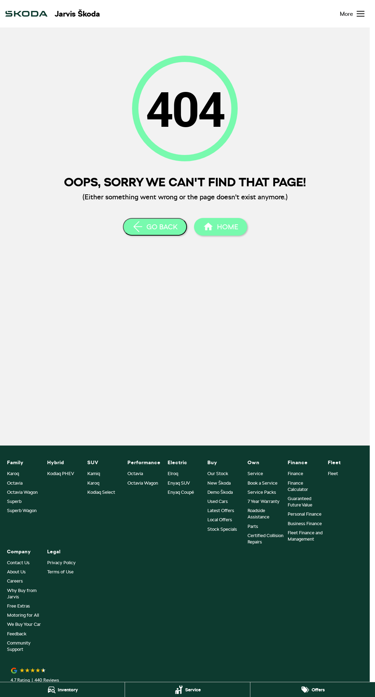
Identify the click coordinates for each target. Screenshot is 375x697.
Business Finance (305, 523)
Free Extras (18, 606)
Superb (14, 501)
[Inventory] (62, 689)
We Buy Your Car (24, 624)
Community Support (19, 646)
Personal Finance (304, 514)
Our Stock (217, 473)
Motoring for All (23, 615)
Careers (15, 581)
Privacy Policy (61, 562)
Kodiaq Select (101, 492)
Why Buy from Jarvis (22, 593)
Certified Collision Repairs (265, 538)
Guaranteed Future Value (300, 502)
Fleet (333, 473)
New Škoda (219, 483)
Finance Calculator (298, 486)
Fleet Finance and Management (305, 536)
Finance (295, 473)
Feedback (16, 633)
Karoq (13, 473)
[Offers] (312, 689)
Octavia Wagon (22, 492)
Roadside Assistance (258, 513)
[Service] (187, 689)
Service (255, 473)
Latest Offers (220, 510)
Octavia (15, 483)
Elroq (173, 473)
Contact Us (18, 562)
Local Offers (219, 519)
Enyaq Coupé (181, 492)
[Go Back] (155, 227)
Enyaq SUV (179, 483)
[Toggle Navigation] (352, 14)
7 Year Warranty (264, 501)
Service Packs (262, 492)
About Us (16, 571)
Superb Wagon (22, 510)
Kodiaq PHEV (60, 473)
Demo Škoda (220, 492)
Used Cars (217, 501)
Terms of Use (60, 571)
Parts (253, 526)
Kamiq (93, 473)
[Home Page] (220, 227)
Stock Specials (222, 529)
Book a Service (262, 483)
